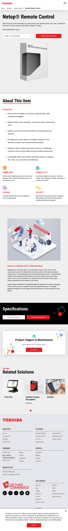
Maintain (38, 458)
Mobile (21, 452)
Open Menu (65, 3)
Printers (21, 455)
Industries (7, 429)
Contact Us (39, 499)
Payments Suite (56, 433)
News (53, 488)
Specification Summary (13, 317)
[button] (30, 410)
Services (39, 448)
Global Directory (56, 496)
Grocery (5, 433)
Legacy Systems (18, 8)
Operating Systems (57, 436)
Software (9, 8)
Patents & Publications (58, 494)
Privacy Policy (57, 520)
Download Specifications (38, 317)
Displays (21, 461)
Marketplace (8, 467)
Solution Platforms (41, 433)
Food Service (6, 442)
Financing (38, 461)
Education (38, 494)
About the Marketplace (9, 472)
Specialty (5, 439)
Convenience (6, 436)
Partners (54, 485)
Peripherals (22, 458)
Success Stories (40, 502)
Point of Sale (6, 452)
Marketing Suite (40, 442)
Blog (37, 488)
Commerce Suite (40, 436)
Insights (38, 491)
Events (54, 491)
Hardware (6, 448)
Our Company (40, 481)
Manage (38, 455)
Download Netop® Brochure (49, 36)
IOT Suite (38, 439)
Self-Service (6, 460)
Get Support (34, 350)
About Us (38, 485)
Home (3, 8)
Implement (39, 452)
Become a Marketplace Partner (11, 474)
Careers (38, 496)
